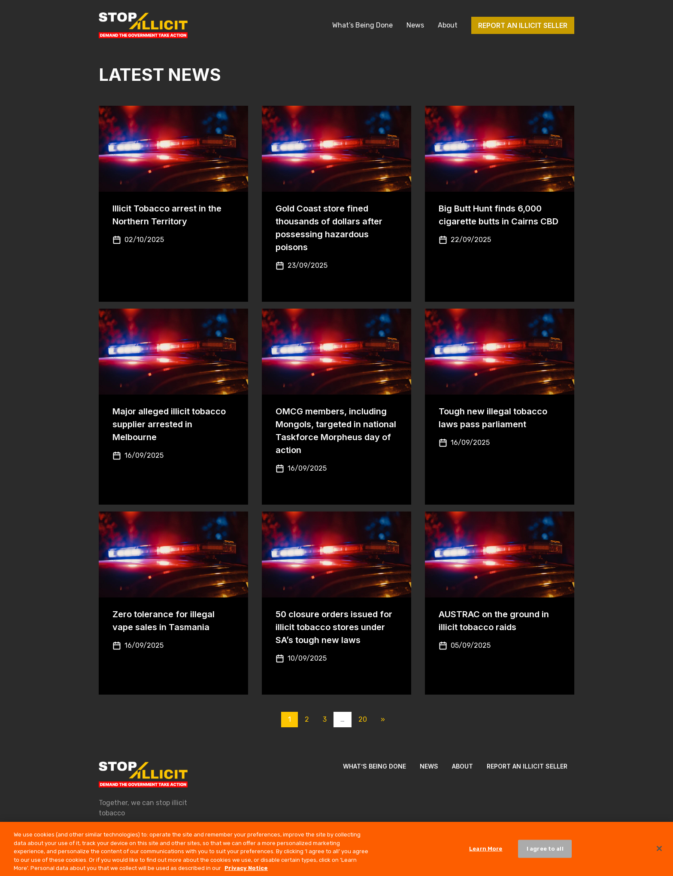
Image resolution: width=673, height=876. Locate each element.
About (448, 25)
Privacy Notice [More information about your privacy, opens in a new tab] (246, 872)
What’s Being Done (362, 25)
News (415, 25)
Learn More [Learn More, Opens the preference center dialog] (485, 852)
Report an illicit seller (522, 25)
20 (362, 719)
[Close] (659, 852)
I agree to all (545, 852)
